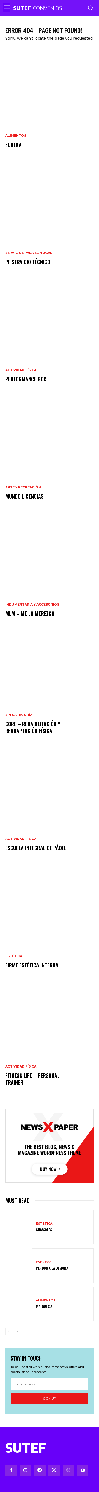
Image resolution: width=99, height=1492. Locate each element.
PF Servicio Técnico (27, 262)
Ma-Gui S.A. (44, 1306)
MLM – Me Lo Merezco (29, 613)
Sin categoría (18, 714)
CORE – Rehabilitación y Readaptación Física (32, 727)
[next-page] (17, 1331)
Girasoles (44, 1229)
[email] (49, 1384)
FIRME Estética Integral (33, 965)
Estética (13, 956)
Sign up (49, 1398)
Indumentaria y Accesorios (32, 604)
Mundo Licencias (24, 496)
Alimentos (15, 135)
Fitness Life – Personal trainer (32, 1078)
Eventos (44, 1262)
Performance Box (25, 379)
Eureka (13, 145)
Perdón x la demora (52, 1268)
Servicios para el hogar (29, 252)
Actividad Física (20, 370)
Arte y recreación (23, 487)
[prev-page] (8, 1331)
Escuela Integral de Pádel (36, 848)
